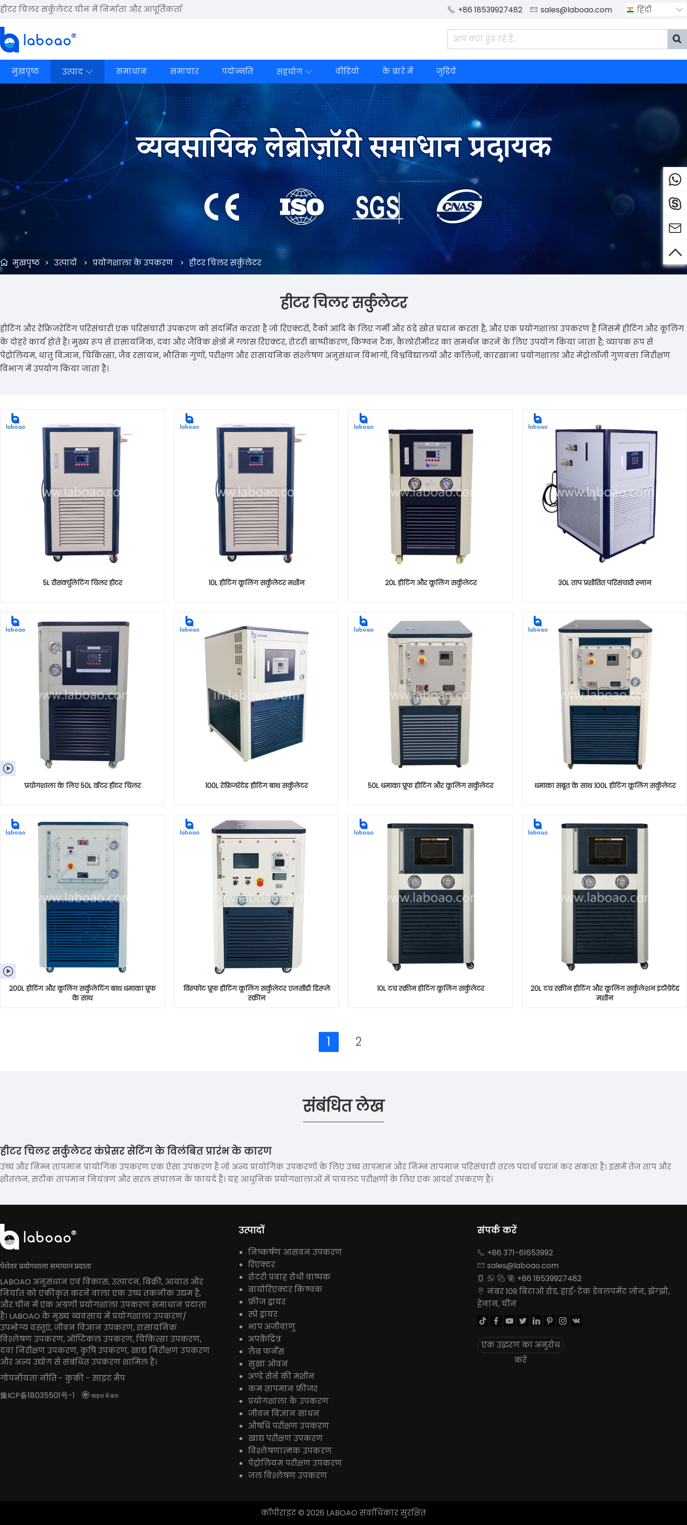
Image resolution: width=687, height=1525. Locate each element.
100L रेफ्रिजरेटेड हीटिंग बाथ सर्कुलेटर (256, 785)
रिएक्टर (261, 1264)
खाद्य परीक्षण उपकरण (285, 1438)
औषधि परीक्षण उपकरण (288, 1425)
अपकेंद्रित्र (264, 1339)
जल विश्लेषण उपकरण (287, 1475)
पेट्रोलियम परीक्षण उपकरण (295, 1463)
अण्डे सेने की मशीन (281, 1376)
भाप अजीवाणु (271, 1326)
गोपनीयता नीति (28, 1378)
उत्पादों (65, 262)
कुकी (74, 1378)
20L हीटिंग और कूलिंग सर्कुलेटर (431, 583)
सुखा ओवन (268, 1363)
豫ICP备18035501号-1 (37, 1395)
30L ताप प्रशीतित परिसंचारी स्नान (604, 583)
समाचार (184, 71)
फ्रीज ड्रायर (267, 1301)
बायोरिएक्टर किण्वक (285, 1289)
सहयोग (294, 72)
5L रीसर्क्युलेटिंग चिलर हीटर (82, 583)
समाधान (131, 71)
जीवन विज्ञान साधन (284, 1413)
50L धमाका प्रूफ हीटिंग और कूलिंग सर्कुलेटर (430, 785)
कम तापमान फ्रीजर (283, 1388)
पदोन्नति (237, 71)
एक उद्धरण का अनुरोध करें (520, 1346)
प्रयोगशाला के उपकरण (133, 262)
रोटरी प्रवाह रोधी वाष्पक (289, 1277)
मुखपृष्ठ (25, 71)
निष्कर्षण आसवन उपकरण (295, 1252)
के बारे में (397, 71)
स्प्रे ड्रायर (263, 1314)
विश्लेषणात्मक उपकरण (290, 1450)
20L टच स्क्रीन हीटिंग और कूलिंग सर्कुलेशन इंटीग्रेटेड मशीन (605, 993)
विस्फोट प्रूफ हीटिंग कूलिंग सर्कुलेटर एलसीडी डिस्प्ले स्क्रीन (256, 993)
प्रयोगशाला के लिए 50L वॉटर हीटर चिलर (82, 785)
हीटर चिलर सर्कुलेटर (225, 262)
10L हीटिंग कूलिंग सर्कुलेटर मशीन (256, 583)
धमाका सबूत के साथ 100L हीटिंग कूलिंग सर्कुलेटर (605, 785)
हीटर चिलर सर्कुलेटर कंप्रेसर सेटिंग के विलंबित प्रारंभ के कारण (135, 1151)
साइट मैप (108, 1378)
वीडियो (347, 71)
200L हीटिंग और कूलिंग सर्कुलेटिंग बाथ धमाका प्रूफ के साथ (82, 993)
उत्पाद (77, 72)
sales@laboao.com (576, 9)
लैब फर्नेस (266, 1351)
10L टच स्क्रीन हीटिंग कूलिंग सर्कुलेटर (430, 988)
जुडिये (446, 71)
